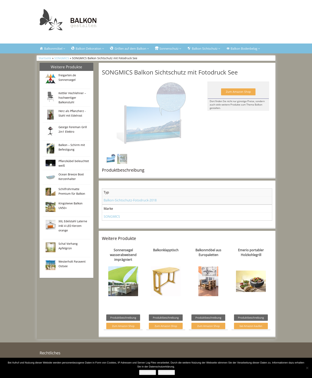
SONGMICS (61, 58)
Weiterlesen (166, 372)
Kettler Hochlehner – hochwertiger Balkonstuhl (72, 97)
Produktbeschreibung (123, 317)
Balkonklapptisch (165, 250)
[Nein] (307, 368)
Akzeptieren (147, 372)
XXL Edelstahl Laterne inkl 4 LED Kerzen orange (72, 225)
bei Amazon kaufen (251, 326)
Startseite (45, 58)
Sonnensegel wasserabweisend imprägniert (123, 255)
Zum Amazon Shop (238, 92)
